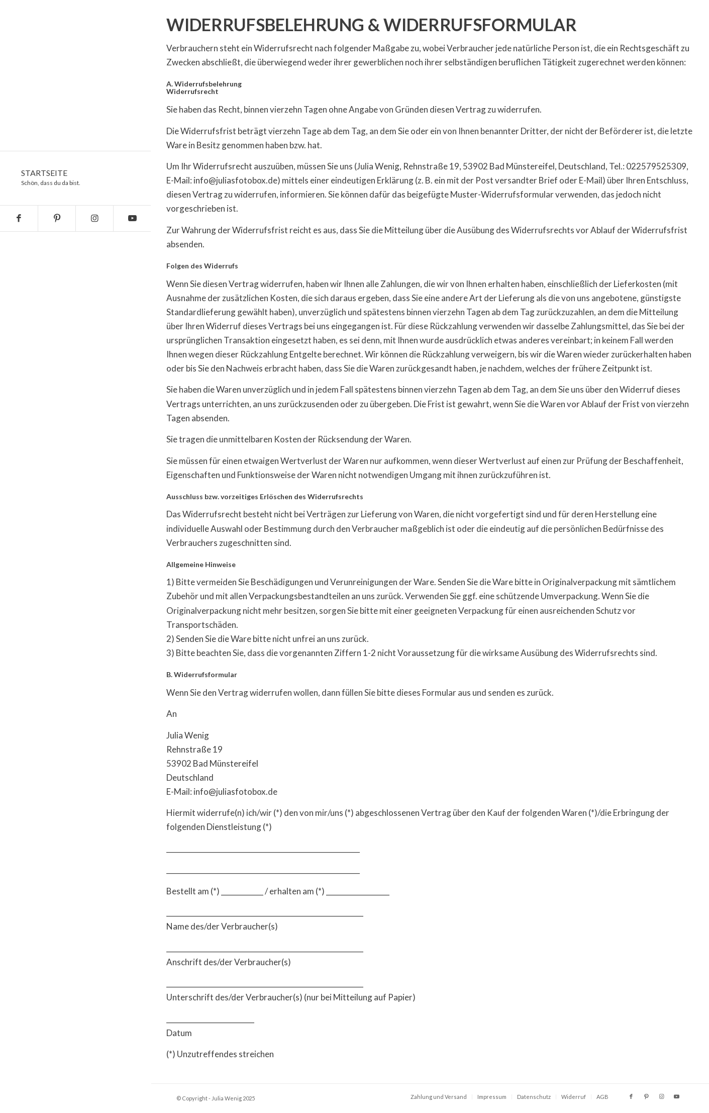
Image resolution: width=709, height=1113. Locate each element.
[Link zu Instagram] (94, 218)
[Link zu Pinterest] (56, 218)
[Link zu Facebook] (19, 218)
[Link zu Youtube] (132, 218)
